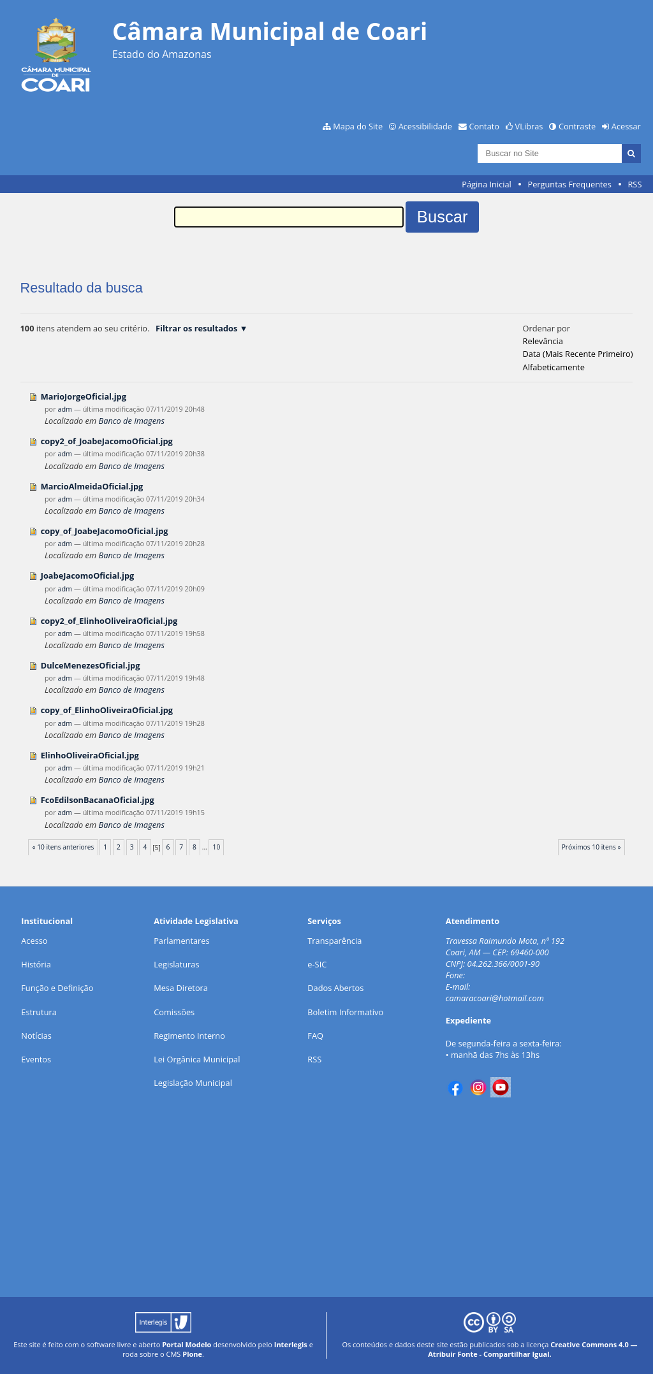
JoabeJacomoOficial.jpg (88, 575)
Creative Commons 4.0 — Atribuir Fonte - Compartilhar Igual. (532, 1349)
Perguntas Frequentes (569, 184)
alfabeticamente (554, 367)
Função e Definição (57, 988)
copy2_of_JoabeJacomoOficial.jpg (107, 441)
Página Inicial (486, 184)
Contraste (577, 126)
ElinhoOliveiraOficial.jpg (90, 755)
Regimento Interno (189, 1035)
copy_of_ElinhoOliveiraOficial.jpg (107, 710)
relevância (543, 341)
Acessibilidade (425, 126)
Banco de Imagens (131, 420)
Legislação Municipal (193, 1082)
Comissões (174, 1012)
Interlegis (290, 1344)
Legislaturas (176, 964)
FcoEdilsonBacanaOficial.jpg (97, 800)
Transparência (334, 940)
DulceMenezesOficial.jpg (90, 665)
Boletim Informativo (345, 1012)
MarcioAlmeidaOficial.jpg (92, 486)
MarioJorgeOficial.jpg (83, 396)
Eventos (36, 1059)
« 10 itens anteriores (63, 846)
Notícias (36, 1035)
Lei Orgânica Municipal (197, 1059)
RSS (634, 184)
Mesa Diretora (181, 988)
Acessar (626, 126)
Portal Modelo (186, 1344)
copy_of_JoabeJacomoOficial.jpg (104, 531)
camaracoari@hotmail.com (495, 998)
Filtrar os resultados (196, 328)
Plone (192, 1354)
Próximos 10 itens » (591, 846)
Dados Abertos (335, 988)
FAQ (315, 1035)
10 (217, 846)
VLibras (529, 126)
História (36, 964)
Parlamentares (181, 940)
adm (64, 409)
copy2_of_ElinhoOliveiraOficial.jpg (109, 620)
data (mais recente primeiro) (578, 353)
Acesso (34, 940)
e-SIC (316, 964)
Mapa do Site (358, 126)
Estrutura (39, 1012)
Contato (484, 126)
